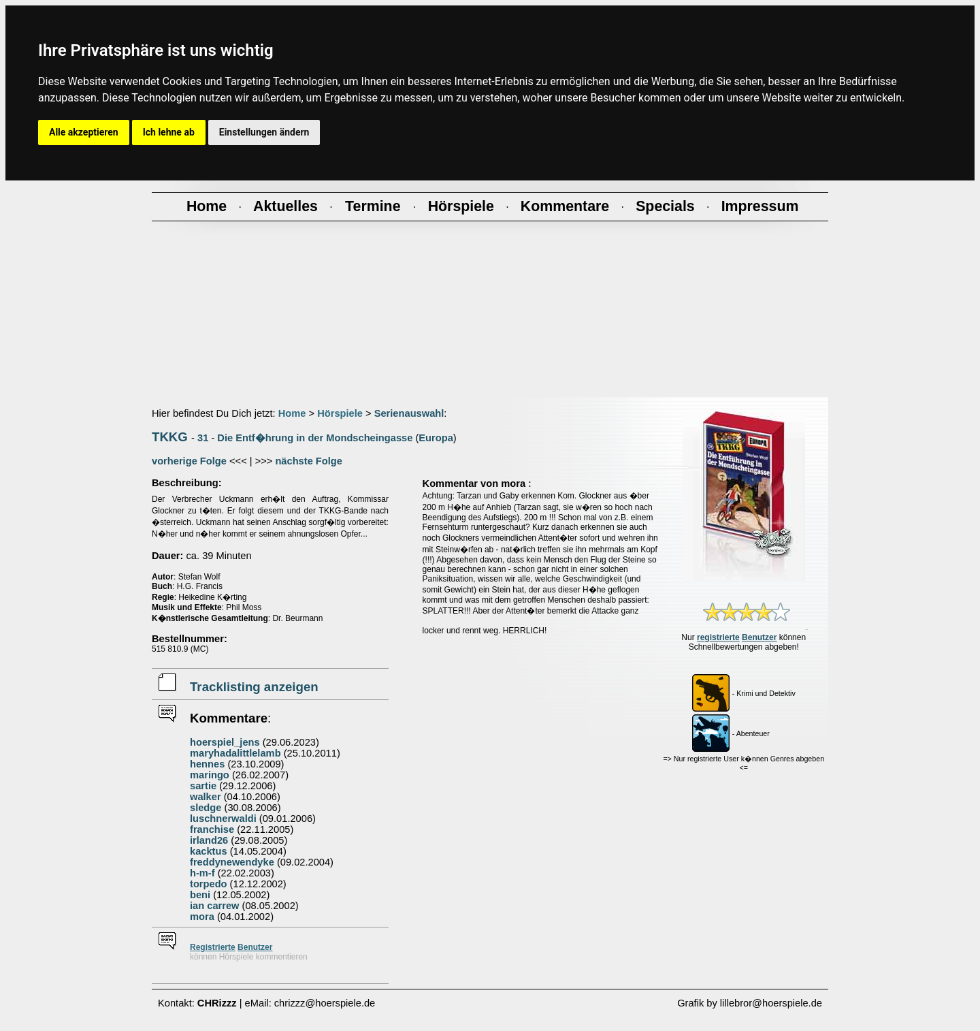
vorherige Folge (189, 461)
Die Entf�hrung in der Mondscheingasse (314, 437)
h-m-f (202, 873)
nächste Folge (308, 461)
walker (205, 796)
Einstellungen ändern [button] (264, 132)
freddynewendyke (232, 862)
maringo (209, 775)
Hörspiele (340, 413)
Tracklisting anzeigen (254, 687)
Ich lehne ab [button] (169, 132)
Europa (436, 437)
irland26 (209, 840)
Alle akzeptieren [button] (83, 132)
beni (200, 894)
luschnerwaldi (223, 818)
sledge (205, 807)
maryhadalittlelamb (235, 753)
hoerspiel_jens (225, 742)
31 (202, 437)
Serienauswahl (409, 413)
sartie (203, 785)
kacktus (208, 851)
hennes (207, 764)
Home (292, 413)
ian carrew (215, 905)
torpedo (208, 883)
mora (202, 916)
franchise (212, 829)
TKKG (170, 437)
